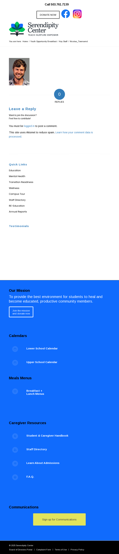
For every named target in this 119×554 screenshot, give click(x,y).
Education (15, 170)
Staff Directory (17, 200)
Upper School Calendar (41, 362)
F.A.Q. (30, 476)
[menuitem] (58, 2)
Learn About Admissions (43, 462)
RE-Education (17, 206)
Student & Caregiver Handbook (47, 435)
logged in (29, 126)
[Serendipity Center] (49, 29)
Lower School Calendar (42, 348)
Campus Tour (17, 194)
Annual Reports (18, 211)
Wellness (14, 188)
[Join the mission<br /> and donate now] (21, 312)
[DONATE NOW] (48, 15)
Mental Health (17, 176)
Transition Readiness (21, 182)
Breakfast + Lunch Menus (35, 392)
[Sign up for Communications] (59, 519)
